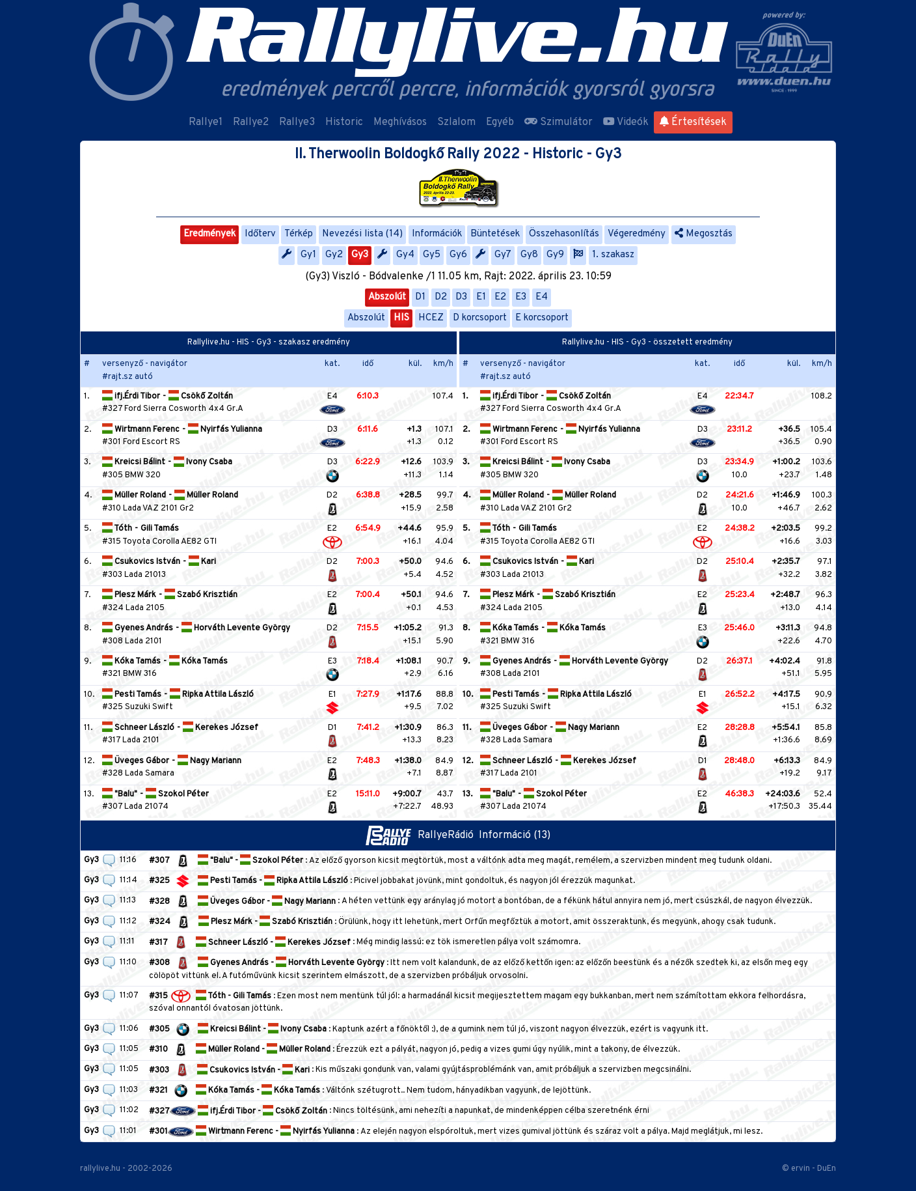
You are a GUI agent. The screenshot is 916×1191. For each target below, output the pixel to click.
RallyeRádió (422, 835)
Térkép (298, 234)
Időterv (260, 234)
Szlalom (456, 122)
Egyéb (500, 122)
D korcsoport (480, 318)
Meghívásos (400, 122)
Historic (344, 122)
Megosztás (704, 234)
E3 (520, 297)
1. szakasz (613, 255)
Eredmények (209, 234)
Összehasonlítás (564, 234)
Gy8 (529, 255)
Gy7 (502, 255)
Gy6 (458, 255)
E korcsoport (542, 318)
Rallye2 (251, 122)
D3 (461, 297)
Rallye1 (205, 122)
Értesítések (693, 122)
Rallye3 (297, 122)
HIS (401, 318)
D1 (420, 297)
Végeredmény (637, 234)
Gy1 (308, 255)
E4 (541, 297)
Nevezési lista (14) (362, 234)
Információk (437, 234)
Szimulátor (558, 122)
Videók (626, 122)
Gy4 (405, 255)
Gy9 (555, 255)
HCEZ (431, 318)
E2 (500, 297)
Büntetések (495, 234)
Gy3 (359, 255)
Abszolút (387, 297)
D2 (441, 297)
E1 (481, 297)
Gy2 (334, 255)
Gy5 (431, 255)
